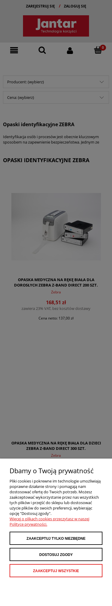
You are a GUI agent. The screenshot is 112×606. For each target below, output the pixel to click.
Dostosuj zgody (56, 555)
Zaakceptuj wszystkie (56, 571)
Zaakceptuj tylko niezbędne (56, 538)
